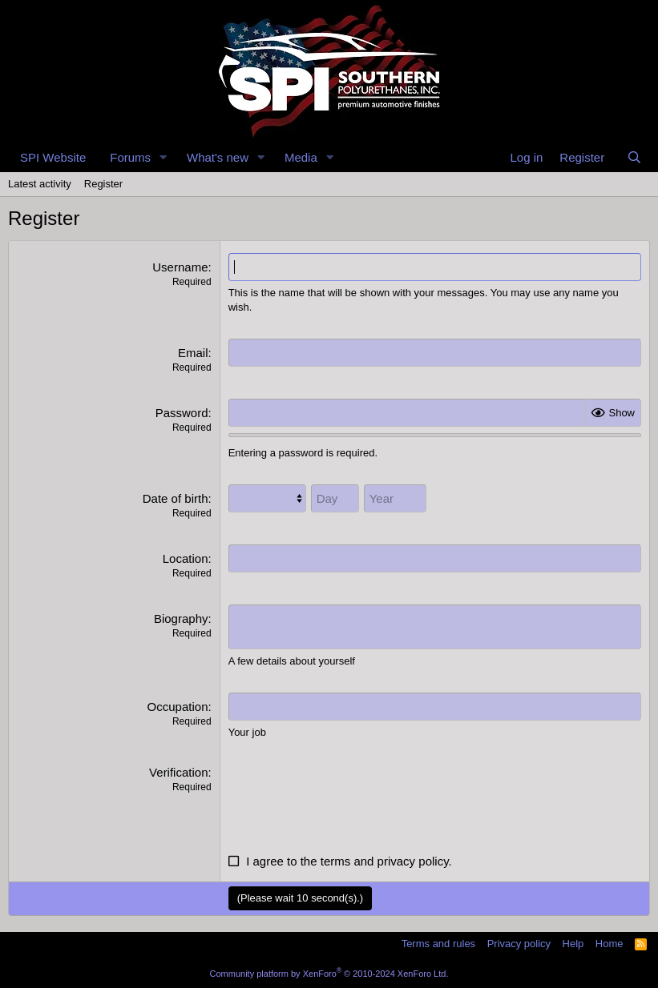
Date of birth (175, 498)
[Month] (267, 498)
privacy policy (413, 861)
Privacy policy (519, 944)
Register (103, 184)
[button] (163, 157)
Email (193, 352)
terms (336, 861)
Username (180, 267)
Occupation (177, 706)
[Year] (395, 498)
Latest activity (39, 184)
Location (185, 558)
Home (609, 944)
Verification (178, 772)
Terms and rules (438, 944)
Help (573, 944)
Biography (181, 618)
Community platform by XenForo (329, 973)
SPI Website (53, 157)
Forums (130, 157)
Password (181, 413)
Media (301, 157)
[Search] (634, 157)
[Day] (335, 498)
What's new (217, 157)
